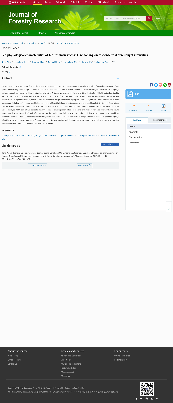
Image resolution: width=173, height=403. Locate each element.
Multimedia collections (71, 364)
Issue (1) (43, 43)
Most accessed (67, 372)
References (134, 142)
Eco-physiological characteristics (42, 135)
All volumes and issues (71, 355)
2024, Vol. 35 (31, 43)
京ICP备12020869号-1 (25, 392)
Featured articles (68, 368)
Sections (137, 120)
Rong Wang (7, 62)
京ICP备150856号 (43, 392)
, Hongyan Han (37, 62)
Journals (48, 2)
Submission (76, 2)
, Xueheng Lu (21, 62)
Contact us (12, 364)
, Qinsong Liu (86, 62)
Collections (66, 359)
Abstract (132, 126)
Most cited (65, 376)
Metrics (89, 2)
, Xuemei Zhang (54, 62)
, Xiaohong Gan (102, 62)
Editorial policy (104, 2)
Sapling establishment (87, 135)
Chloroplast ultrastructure (13, 135)
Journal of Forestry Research (12, 43)
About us (133, 2)
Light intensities (67, 135)
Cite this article (135, 137)
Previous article (37, 165)
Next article (84, 165)
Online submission (122, 355)
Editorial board (14, 359)
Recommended (160, 120)
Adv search (159, 18)
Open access (119, 2)
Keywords (133, 132)
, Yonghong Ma (71, 62)
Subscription (61, 2)
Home (37, 2)
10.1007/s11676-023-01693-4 (67, 43)
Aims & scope (14, 355)
